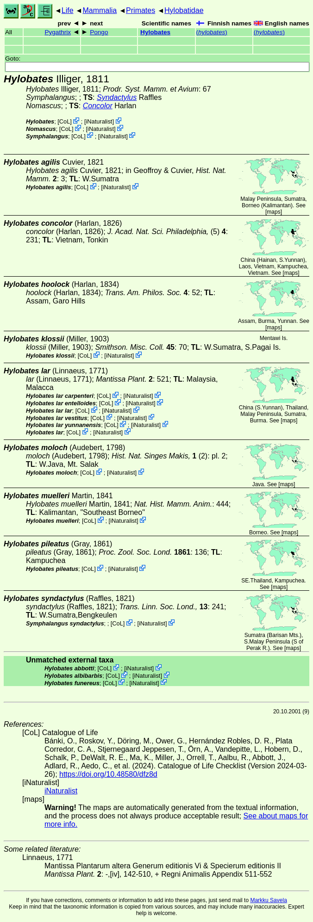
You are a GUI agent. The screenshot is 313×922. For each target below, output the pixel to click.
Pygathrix (57, 32)
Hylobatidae (184, 10)
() (211, 32)
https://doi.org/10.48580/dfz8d (108, 774)
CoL (64, 121)
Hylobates (155, 32)
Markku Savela (268, 900)
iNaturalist (99, 121)
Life (68, 10)
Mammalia (99, 10)
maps (273, 212)
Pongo (99, 32)
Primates (140, 10)
